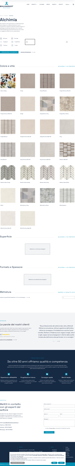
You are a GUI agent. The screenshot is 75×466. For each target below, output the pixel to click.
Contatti (61, 4)
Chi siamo (42, 4)
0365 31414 (8, 425)
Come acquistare (69, 457)
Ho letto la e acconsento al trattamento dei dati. (57, 428)
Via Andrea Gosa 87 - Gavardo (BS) (26, 450)
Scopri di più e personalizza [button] (17, 462)
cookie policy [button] (21, 456)
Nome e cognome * (47, 403)
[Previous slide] (54, 341)
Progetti (54, 4)
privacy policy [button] (44, 454)
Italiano (67, 4)
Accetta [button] (61, 462)
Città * (61, 414)
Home (28, 4)
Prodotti (6, 15)
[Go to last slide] (27, 42)
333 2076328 (8, 427)
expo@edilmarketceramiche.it (10, 422)
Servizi (48, 4)
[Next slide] (67, 42)
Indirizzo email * (47, 409)
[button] (30, 42)
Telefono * (46, 414)
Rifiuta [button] (54, 462)
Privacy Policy (52, 428)
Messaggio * (46, 419)
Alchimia (11, 15)
